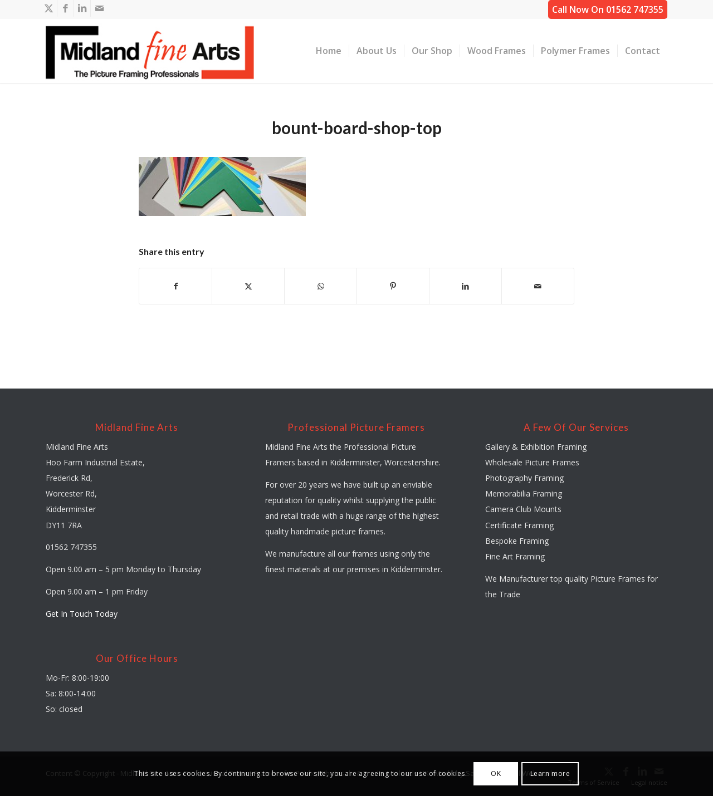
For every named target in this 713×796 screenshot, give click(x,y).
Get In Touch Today (82, 613)
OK (496, 773)
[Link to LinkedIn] (82, 8)
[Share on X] (248, 286)
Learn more (550, 773)
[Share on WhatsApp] (320, 286)
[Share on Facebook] (175, 286)
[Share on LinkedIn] (465, 286)
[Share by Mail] (538, 286)
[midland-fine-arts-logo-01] (150, 51)
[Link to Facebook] (65, 8)
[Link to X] (49, 8)
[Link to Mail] (99, 8)
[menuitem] (329, 51)
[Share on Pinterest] (393, 286)
